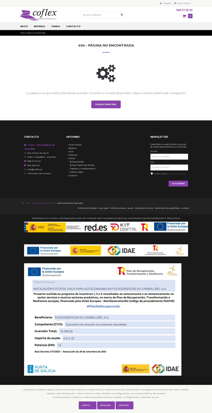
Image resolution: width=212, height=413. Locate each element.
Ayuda (130, 208)
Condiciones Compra (144, 208)
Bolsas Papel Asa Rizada (82, 165)
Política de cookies (118, 208)
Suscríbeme (178, 184)
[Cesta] (187, 16)
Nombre (153, 151)
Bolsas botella (77, 162)
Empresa (39, 26)
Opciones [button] (124, 405)
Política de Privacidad (87, 208)
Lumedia (185, 208)
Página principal (106, 104)
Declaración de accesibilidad (167, 208)
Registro (167, 3)
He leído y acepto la (169, 174)
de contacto (39, 173)
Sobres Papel (76, 172)
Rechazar (105, 405)
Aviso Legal (103, 208)
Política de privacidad (177, 174)
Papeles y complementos (82, 168)
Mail (152, 162)
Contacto (73, 26)
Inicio (24, 26)
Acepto (86, 405)
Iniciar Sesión (184, 3)
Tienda (55, 26)
